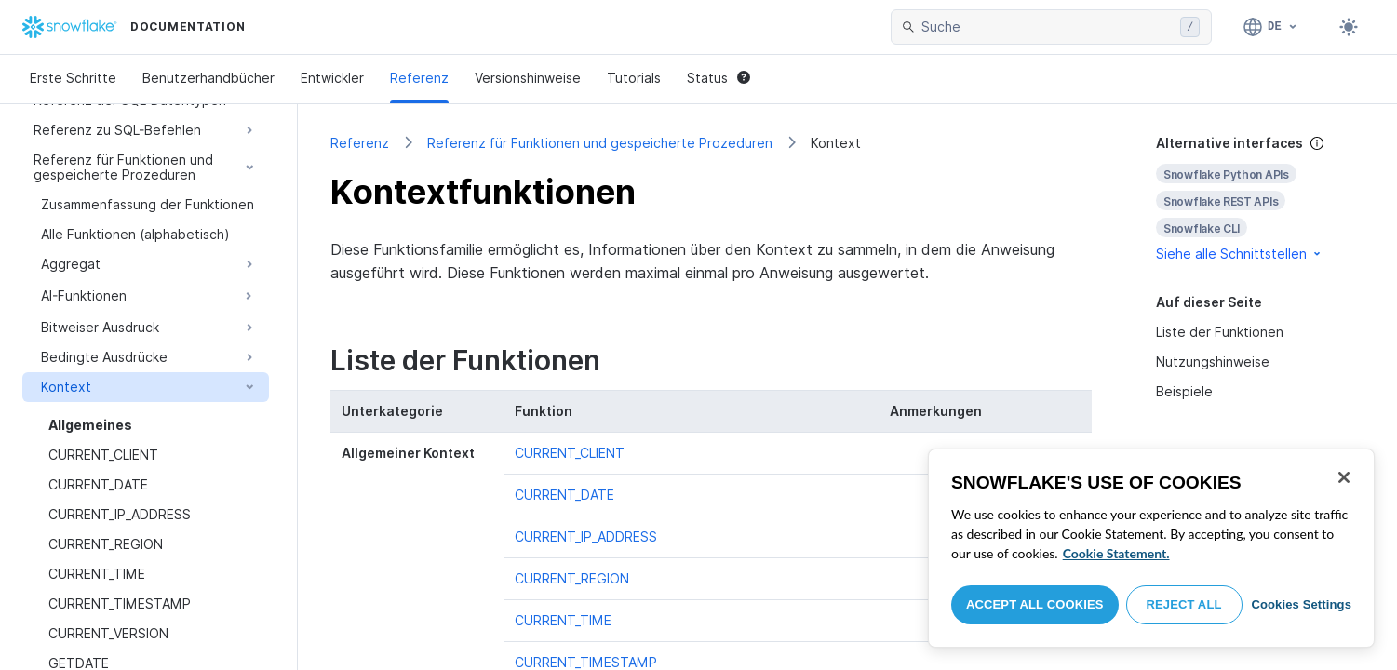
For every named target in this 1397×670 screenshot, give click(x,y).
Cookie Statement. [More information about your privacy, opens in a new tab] (1116, 553)
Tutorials (634, 78)
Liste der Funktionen (1219, 332)
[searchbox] (1047, 27)
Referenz (419, 78)
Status (718, 78)
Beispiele (1184, 391)
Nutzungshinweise (1212, 361)
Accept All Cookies (1035, 604)
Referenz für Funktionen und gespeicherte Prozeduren (599, 143)
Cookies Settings (1301, 604)
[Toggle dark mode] (1348, 27)
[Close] (1343, 477)
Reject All (1184, 604)
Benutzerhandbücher (208, 78)
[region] (1151, 548)
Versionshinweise (528, 78)
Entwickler (332, 78)
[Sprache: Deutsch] (1271, 27)
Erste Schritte (73, 78)
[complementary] (1260, 198)
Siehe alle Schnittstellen (1239, 253)
